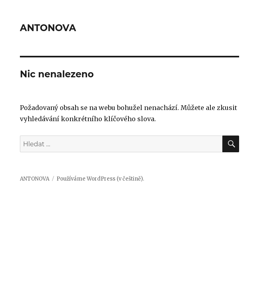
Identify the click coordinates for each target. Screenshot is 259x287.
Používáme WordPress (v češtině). (100, 178)
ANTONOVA (48, 27)
